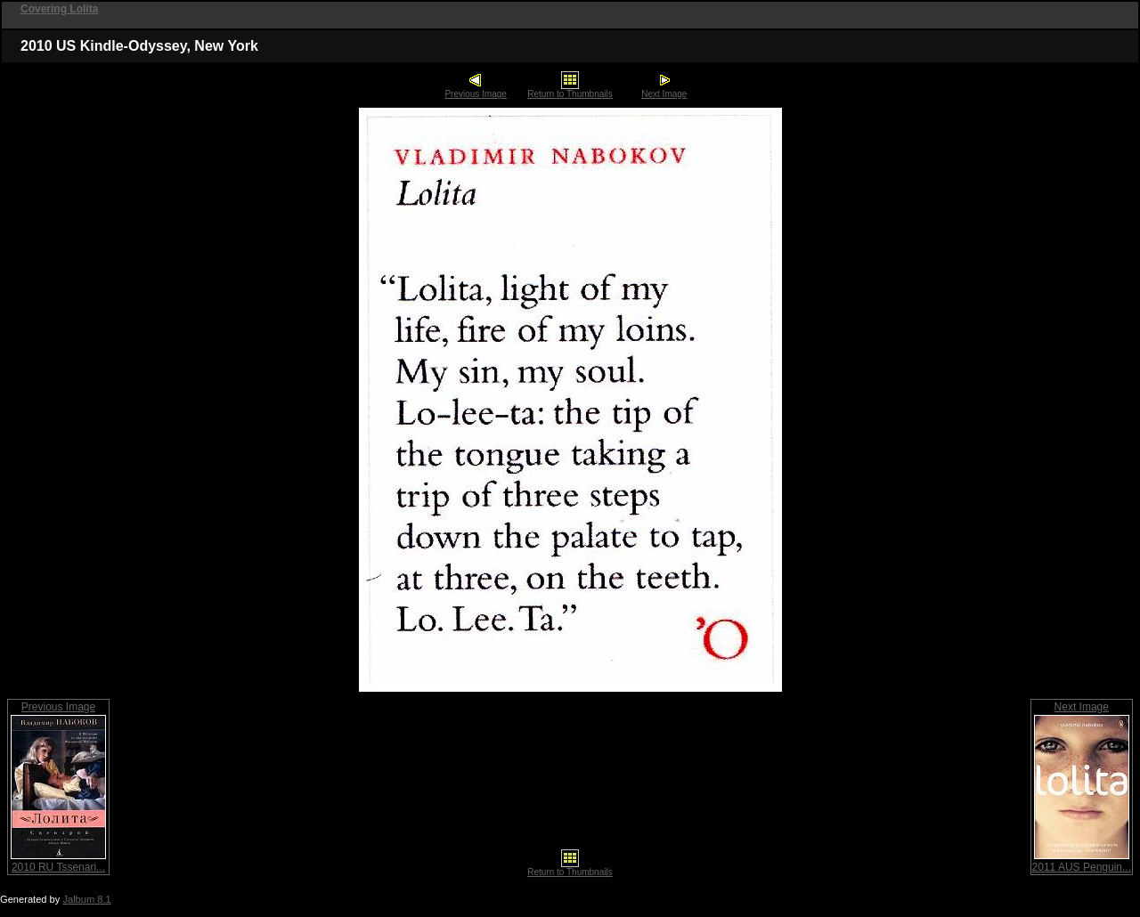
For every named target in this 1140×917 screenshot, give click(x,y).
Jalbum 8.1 (86, 899)
